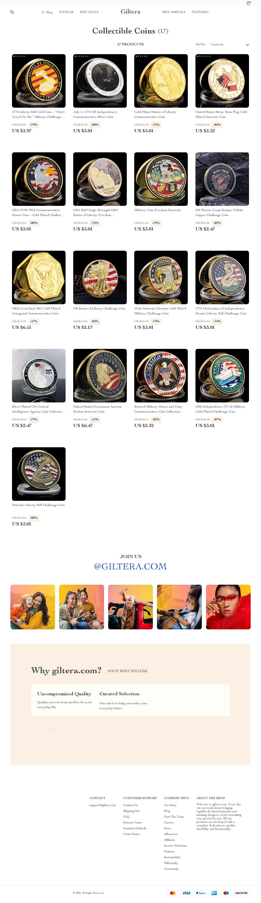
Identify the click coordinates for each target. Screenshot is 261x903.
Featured (200, 12)
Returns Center (132, 825)
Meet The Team (174, 819)
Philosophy (171, 865)
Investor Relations (175, 848)
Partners (169, 854)
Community (171, 871)
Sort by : (201, 46)
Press (167, 830)
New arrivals (174, 12)
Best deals (89, 12)
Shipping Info (131, 813)
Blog (167, 813)
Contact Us (130, 807)
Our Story (170, 807)
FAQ (126, 819)
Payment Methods (134, 830)
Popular (66, 12)
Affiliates (169, 842)
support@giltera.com (103, 807)
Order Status (131, 836)
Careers (169, 825)
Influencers (171, 836)
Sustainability (172, 859)
